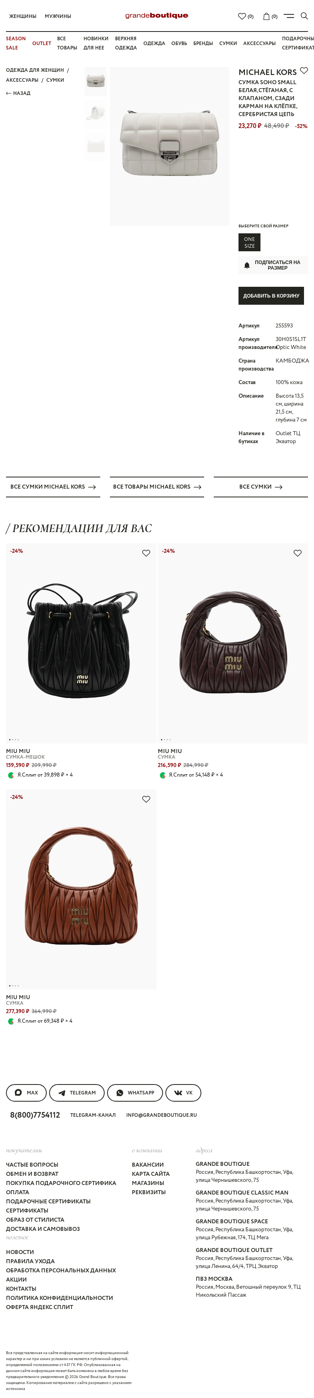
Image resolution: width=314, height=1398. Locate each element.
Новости (20, 1252)
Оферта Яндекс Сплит (39, 1307)
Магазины (148, 1183)
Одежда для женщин (35, 70)
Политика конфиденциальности (59, 1298)
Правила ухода (30, 1261)
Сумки (228, 43)
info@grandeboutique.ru (161, 1115)
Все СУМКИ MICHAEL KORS (53, 487)
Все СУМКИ (260, 487)
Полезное (17, 1237)
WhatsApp (135, 1092)
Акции (16, 1280)
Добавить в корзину (271, 296)
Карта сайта (151, 1174)
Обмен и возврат (32, 1174)
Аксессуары (259, 43)
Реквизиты (149, 1193)
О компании (147, 1149)
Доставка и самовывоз (43, 1229)
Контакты (21, 1289)
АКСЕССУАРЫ (22, 80)
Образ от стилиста (35, 1220)
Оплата (17, 1193)
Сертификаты (27, 1211)
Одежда (154, 43)
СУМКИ (55, 80)
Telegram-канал (93, 1115)
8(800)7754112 (35, 1115)
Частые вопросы (32, 1165)
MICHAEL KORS (267, 73)
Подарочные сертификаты (48, 1202)
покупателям (24, 1149)
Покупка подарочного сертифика (61, 1183)
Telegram (77, 1092)
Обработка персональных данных (61, 1270)
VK (183, 1092)
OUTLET (41, 43)
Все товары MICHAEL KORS (157, 487)
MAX (26, 1092)
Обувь (179, 43)
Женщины (22, 16)
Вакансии (148, 1165)
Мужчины (58, 16)
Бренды (203, 43)
